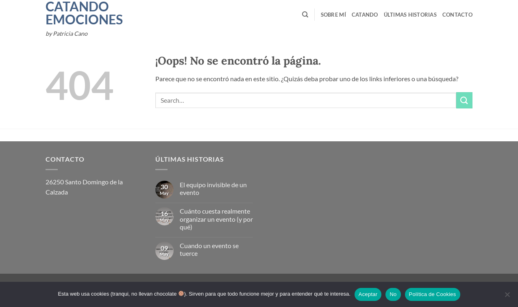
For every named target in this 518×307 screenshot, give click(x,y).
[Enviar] (464, 100)
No (393, 294)
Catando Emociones (73, 13)
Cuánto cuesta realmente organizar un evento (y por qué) (216, 218)
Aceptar (368, 294)
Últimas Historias (410, 14)
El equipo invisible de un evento (213, 188)
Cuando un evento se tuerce (209, 249)
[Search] (305, 14)
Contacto (457, 14)
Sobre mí (333, 14)
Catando (365, 14)
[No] (507, 296)
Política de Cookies (432, 294)
